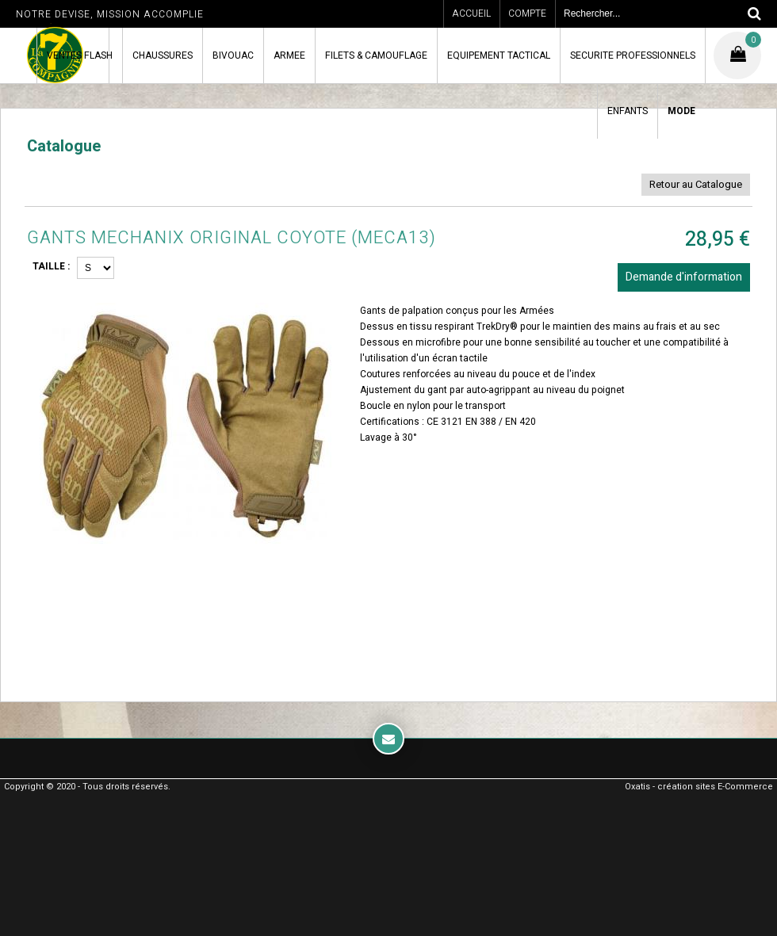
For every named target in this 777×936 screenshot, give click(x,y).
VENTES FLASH (80, 55)
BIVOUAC (233, 55)
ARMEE (289, 55)
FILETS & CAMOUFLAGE (376, 55)
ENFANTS (627, 111)
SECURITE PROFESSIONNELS (632, 55)
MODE (681, 111)
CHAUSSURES (162, 55)
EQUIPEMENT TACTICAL (498, 55)
